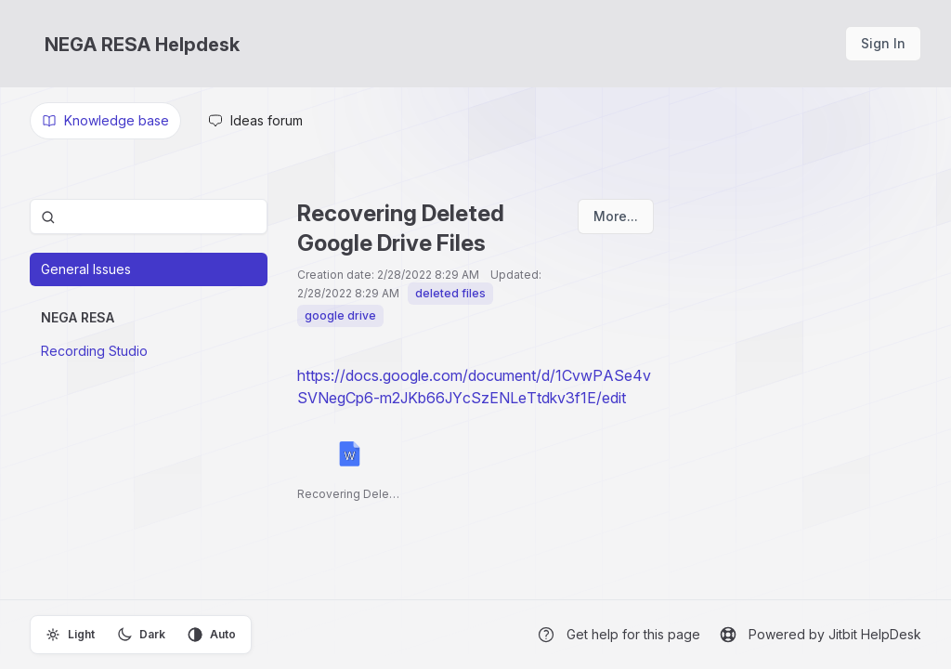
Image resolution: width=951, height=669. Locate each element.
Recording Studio (94, 351)
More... (615, 216)
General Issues (86, 269)
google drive (340, 315)
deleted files (450, 293)
